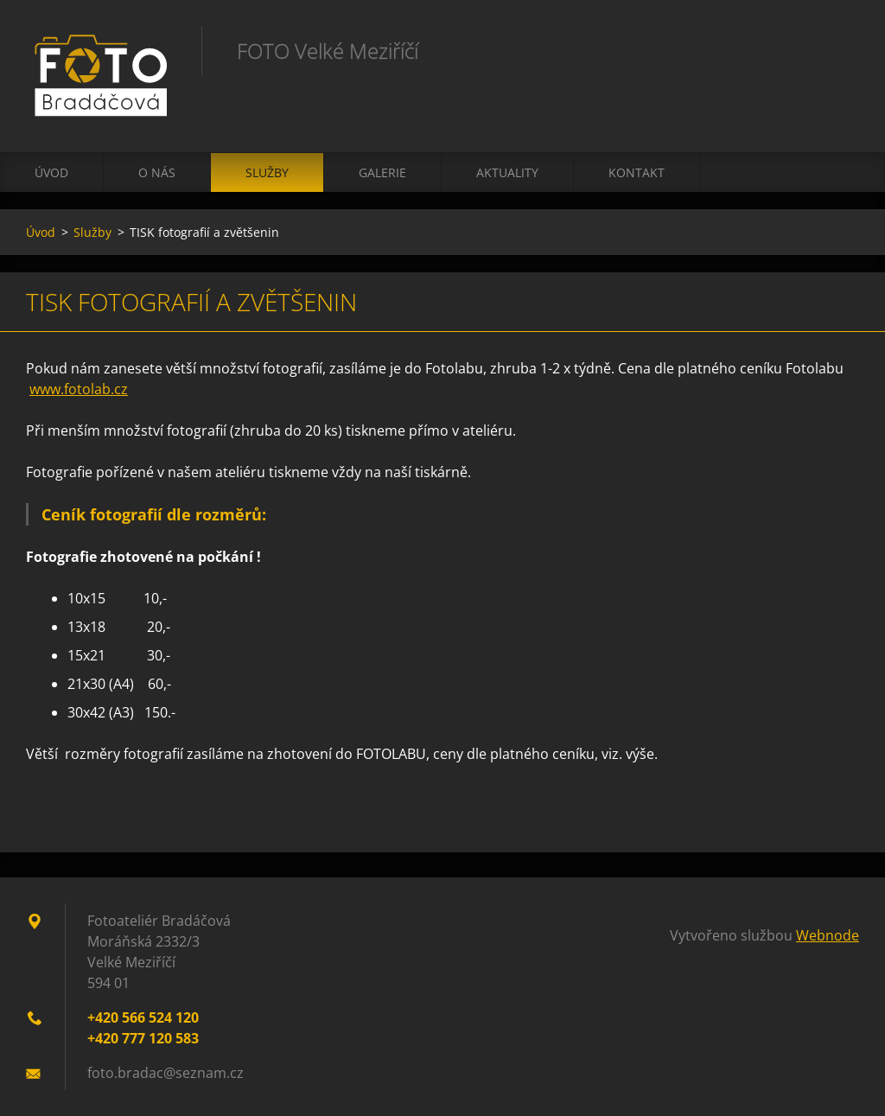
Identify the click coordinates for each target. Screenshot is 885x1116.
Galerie (382, 172)
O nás (156, 172)
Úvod (51, 172)
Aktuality (507, 172)
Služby (267, 172)
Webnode (827, 935)
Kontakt (636, 172)
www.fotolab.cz (78, 389)
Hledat (840, 50)
